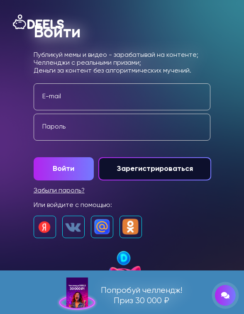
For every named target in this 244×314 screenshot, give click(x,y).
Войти (63, 169)
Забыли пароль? (59, 190)
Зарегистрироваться (157, 169)
